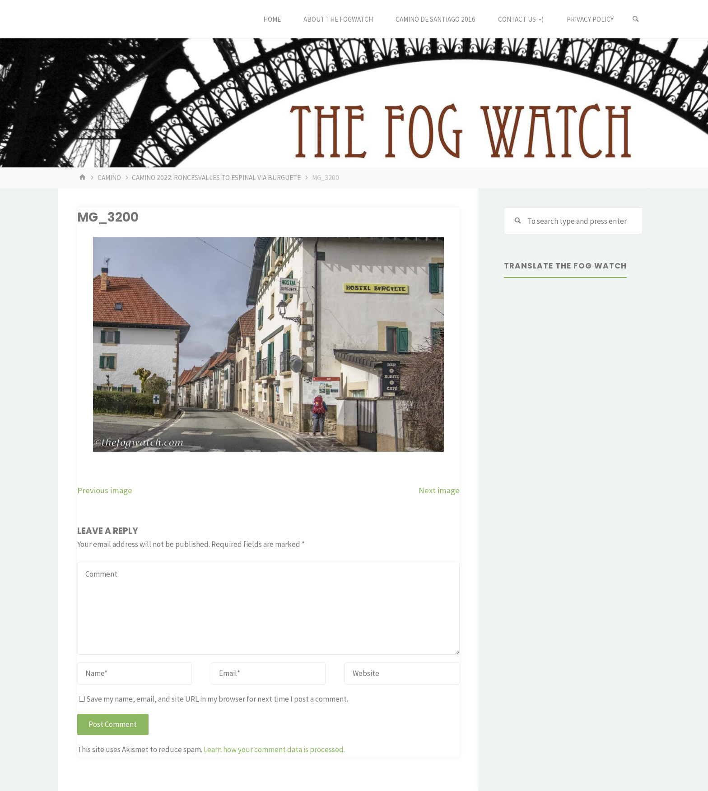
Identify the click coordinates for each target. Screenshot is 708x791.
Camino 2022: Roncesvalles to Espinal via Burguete (216, 177)
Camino (109, 177)
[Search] (635, 19)
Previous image (104, 490)
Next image (439, 490)
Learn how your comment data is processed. (274, 749)
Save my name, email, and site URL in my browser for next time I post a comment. (213, 699)
